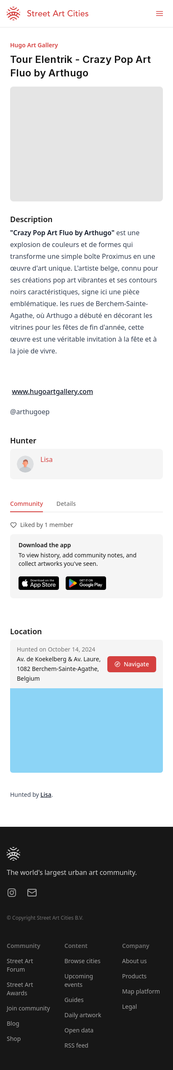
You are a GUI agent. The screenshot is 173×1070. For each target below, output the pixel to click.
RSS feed (76, 1045)
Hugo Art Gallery (34, 45)
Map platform (141, 991)
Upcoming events (78, 980)
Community (26, 504)
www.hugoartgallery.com (52, 391)
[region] (86, 730)
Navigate (131, 664)
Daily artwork (82, 1015)
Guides (74, 1000)
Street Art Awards (20, 988)
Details (66, 504)
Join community (28, 1008)
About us (134, 961)
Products (134, 976)
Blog (13, 1023)
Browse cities (82, 961)
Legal (129, 1006)
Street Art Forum (20, 965)
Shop (14, 1039)
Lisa (46, 459)
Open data (78, 1030)
